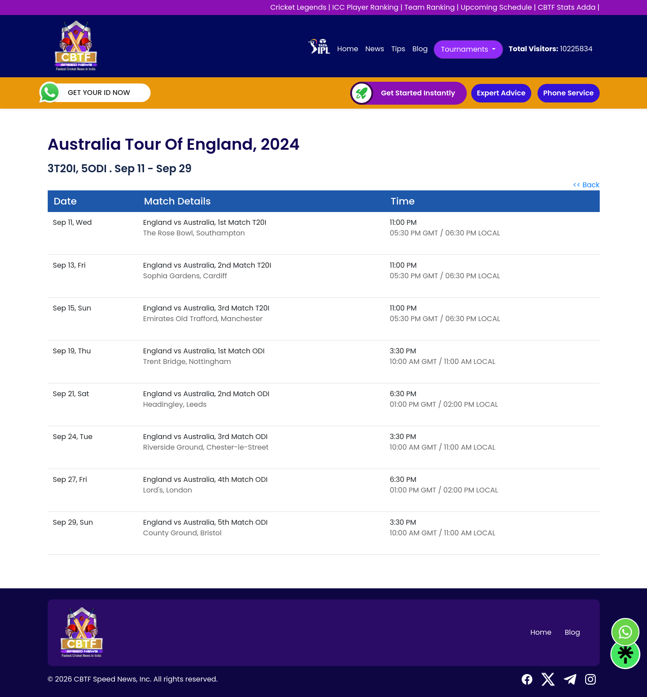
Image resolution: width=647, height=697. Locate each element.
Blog (420, 49)
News (374, 49)
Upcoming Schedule (496, 7)
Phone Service (568, 93)
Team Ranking (430, 7)
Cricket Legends (298, 7)
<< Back (586, 185)
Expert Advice (501, 93)
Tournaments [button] (465, 49)
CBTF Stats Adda (567, 7)
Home (349, 48)
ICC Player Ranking (365, 7)
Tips (398, 49)
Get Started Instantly (418, 93)
